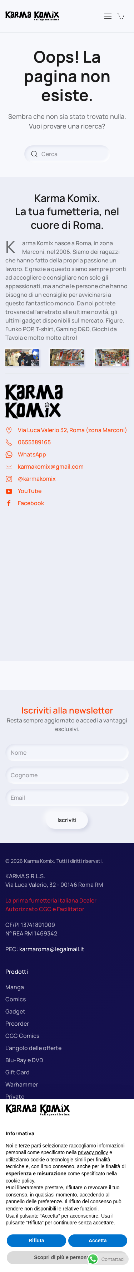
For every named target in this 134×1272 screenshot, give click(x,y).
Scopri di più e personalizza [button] (67, 1257)
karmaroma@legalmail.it (51, 949)
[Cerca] (67, 154)
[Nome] (67, 752)
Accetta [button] (98, 1240)
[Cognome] (67, 775)
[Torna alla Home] (32, 16)
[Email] (67, 797)
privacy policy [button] (93, 1152)
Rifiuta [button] (36, 1240)
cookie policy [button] (20, 1181)
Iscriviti (67, 820)
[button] (107, 16)
